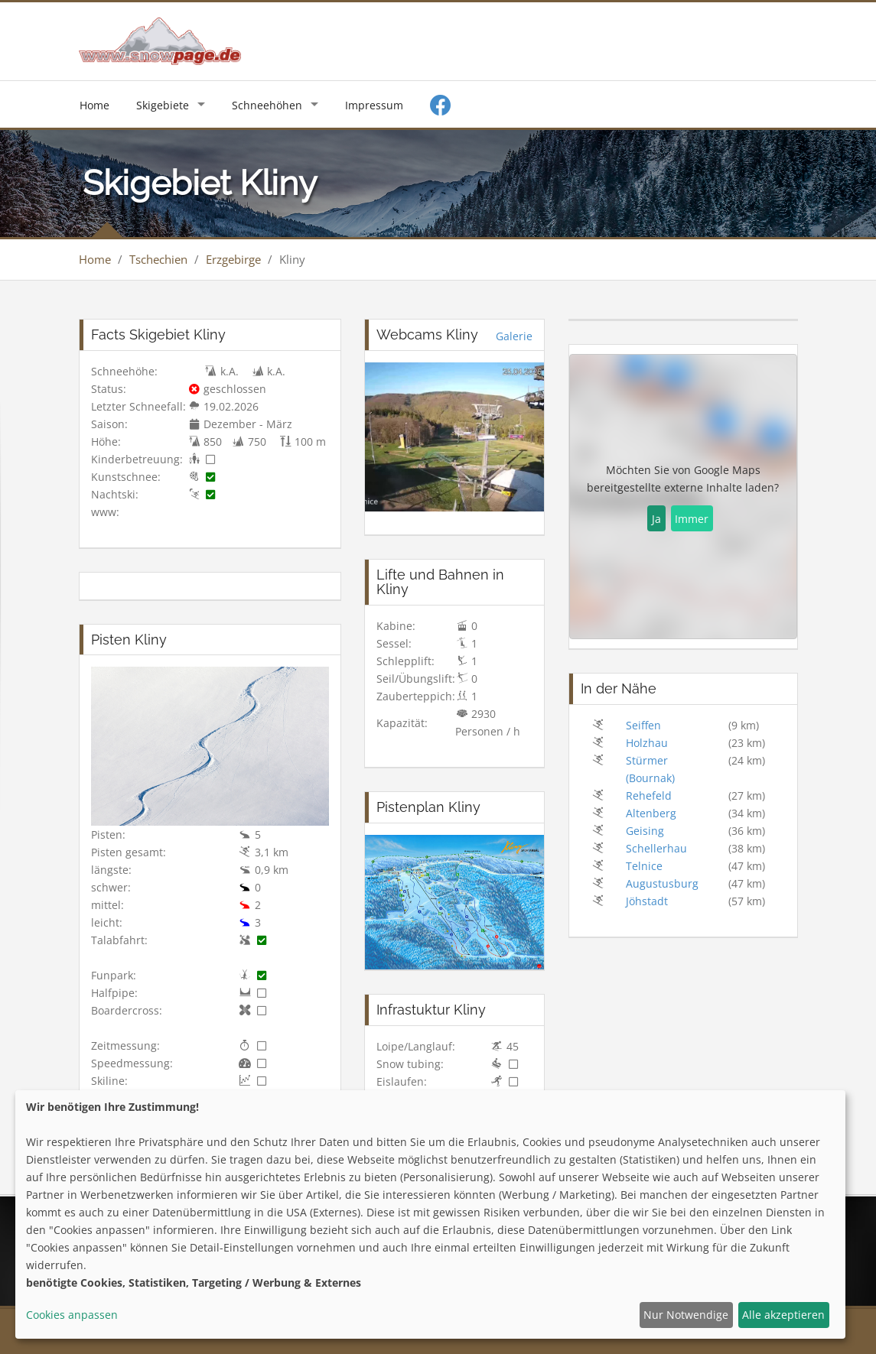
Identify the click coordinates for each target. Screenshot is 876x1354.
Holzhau (647, 742)
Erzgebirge (233, 259)
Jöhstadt (647, 901)
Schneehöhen (267, 105)
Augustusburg (662, 883)
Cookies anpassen (72, 1314)
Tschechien (158, 259)
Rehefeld (649, 795)
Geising (645, 830)
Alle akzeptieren (783, 1314)
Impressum (374, 105)
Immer (691, 518)
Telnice (644, 866)
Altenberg (651, 813)
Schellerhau (656, 848)
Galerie (514, 336)
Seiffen (643, 725)
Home (94, 105)
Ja (656, 518)
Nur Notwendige (685, 1314)
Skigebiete (162, 105)
